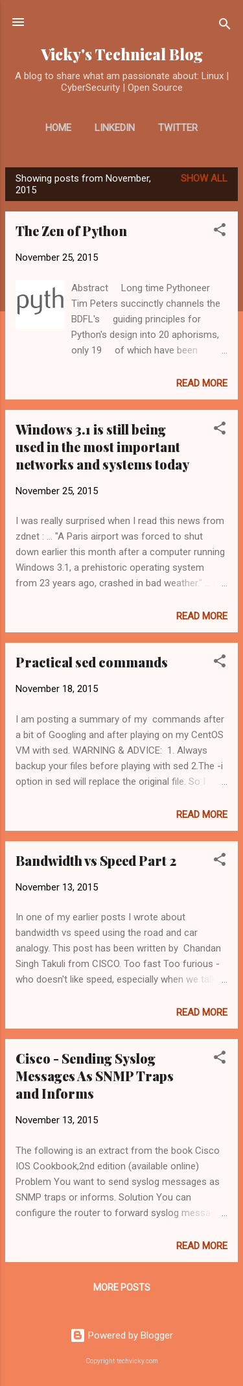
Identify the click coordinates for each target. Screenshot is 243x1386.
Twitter (178, 128)
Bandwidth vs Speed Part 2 (96, 860)
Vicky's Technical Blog (122, 54)
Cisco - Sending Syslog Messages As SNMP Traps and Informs (95, 1075)
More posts (121, 1287)
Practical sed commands (92, 662)
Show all (204, 178)
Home (58, 128)
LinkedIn (115, 128)
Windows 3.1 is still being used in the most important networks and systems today (102, 446)
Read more (201, 383)
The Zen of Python (71, 230)
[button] (219, 232)
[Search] (225, 26)
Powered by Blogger (121, 1335)
